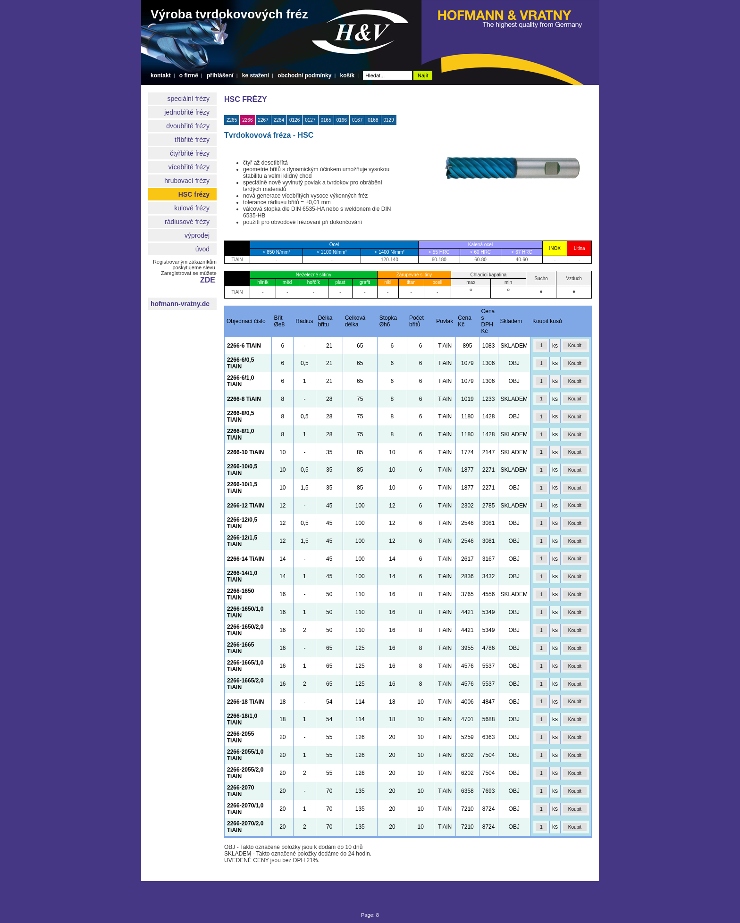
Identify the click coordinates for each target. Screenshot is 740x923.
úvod (202, 249)
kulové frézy (192, 208)
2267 (263, 120)
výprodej (197, 235)
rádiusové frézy (187, 221)
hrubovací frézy (187, 180)
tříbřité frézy (192, 139)
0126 (294, 120)
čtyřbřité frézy (190, 153)
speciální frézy (189, 98)
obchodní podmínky (304, 75)
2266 (247, 120)
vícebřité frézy (189, 167)
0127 (310, 120)
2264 (279, 120)
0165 (326, 120)
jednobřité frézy (187, 112)
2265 (232, 120)
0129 (389, 120)
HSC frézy (194, 194)
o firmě (188, 75)
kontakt (161, 75)
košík (347, 75)
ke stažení (255, 75)
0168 (373, 120)
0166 (341, 120)
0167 (357, 120)
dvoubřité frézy (188, 126)
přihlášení (220, 75)
